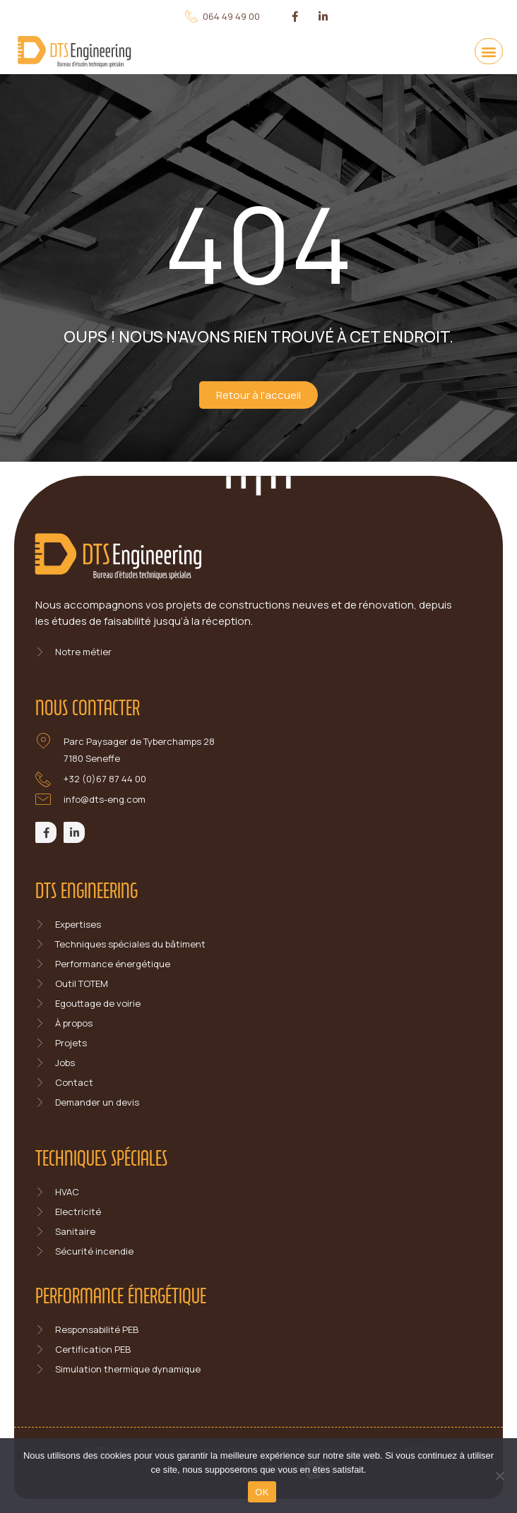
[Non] (499, 1476)
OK (261, 1492)
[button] (488, 51)
